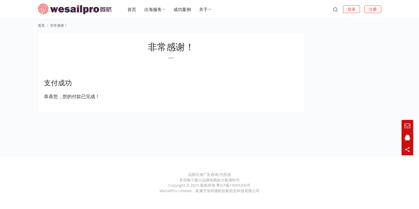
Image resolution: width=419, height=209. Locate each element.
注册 (373, 9)
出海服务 (153, 9)
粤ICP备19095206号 (233, 185)
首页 (132, 9)
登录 (351, 9)
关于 (204, 9)
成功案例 (182, 9)
